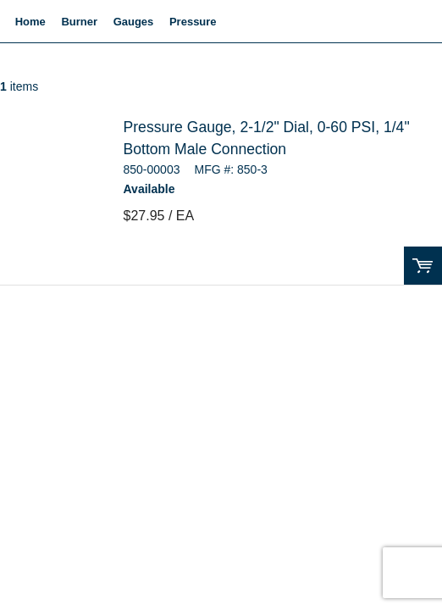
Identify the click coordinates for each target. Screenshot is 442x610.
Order (423, 266)
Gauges (133, 21)
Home (30, 21)
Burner (79, 21)
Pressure (193, 21)
